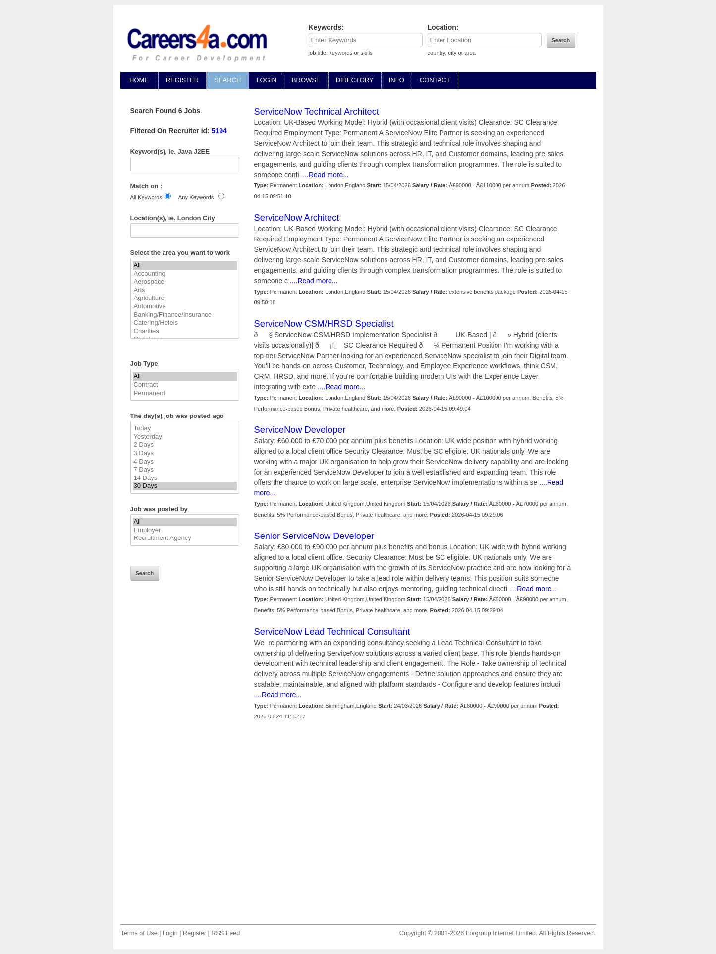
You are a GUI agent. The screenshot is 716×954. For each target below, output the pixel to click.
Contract (185, 385)
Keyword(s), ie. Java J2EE (170, 151)
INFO (396, 80)
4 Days (185, 462)
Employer (185, 530)
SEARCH (227, 80)
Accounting (185, 274)
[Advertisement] (184, 759)
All (185, 265)
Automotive (185, 306)
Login (170, 933)
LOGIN (266, 80)
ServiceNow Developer (300, 430)
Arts (185, 290)
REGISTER (182, 80)
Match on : (146, 186)
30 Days (185, 486)
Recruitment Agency (185, 538)
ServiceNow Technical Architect (316, 112)
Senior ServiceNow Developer (314, 536)
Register (194, 933)
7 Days (185, 470)
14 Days (185, 478)
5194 (219, 131)
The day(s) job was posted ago (177, 415)
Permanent (185, 393)
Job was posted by (159, 509)
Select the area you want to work (180, 252)
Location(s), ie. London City (172, 218)
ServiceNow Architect (296, 218)
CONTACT (435, 80)
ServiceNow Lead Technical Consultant (332, 632)
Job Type (144, 363)
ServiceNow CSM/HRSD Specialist (324, 324)
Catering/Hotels (185, 323)
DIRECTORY (355, 80)
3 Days (185, 453)
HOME (139, 80)
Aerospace (185, 282)
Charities (185, 331)
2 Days (185, 445)
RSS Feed (225, 933)
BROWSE (306, 80)
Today (185, 428)
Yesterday (185, 437)
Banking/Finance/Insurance (185, 315)
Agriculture (185, 298)
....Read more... (324, 175)
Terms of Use (139, 933)
